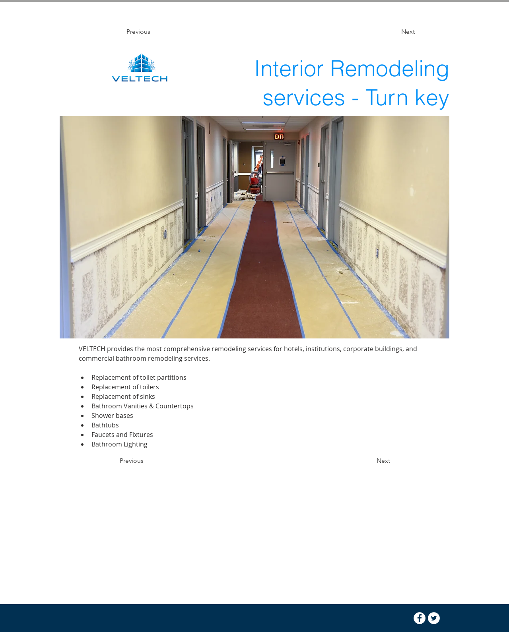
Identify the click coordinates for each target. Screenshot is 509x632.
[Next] (395, 32)
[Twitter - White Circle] (434, 618)
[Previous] (152, 32)
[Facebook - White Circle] (419, 618)
